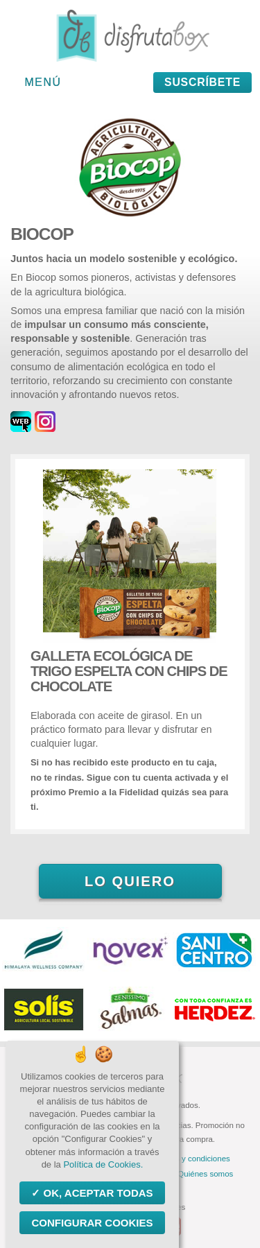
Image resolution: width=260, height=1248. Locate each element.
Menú (43, 82)
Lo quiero (130, 881)
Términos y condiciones (188, 1158)
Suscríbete (202, 82)
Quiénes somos (205, 1174)
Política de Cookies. (103, 1164)
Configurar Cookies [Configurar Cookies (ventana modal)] (92, 1223)
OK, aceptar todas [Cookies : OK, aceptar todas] (96, 1193)
